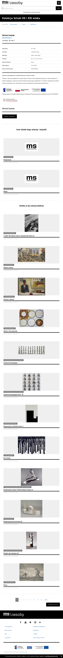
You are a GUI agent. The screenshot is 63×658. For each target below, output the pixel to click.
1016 (46, 600)
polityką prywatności (51, 656)
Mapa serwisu (8, 630)
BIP (5, 634)
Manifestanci (33, 24)
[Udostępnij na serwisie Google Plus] (10, 40)
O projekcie (7, 637)
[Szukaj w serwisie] (28, 8)
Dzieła (24, 24)
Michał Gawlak (8, 35)
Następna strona (53, 604)
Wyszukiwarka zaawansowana (31, 12)
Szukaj (58, 8)
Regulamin (36, 630)
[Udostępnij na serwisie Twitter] (12, 40)
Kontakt (35, 634)
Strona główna (14, 24)
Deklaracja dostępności (39, 626)
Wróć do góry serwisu (39, 638)
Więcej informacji (9, 116)
